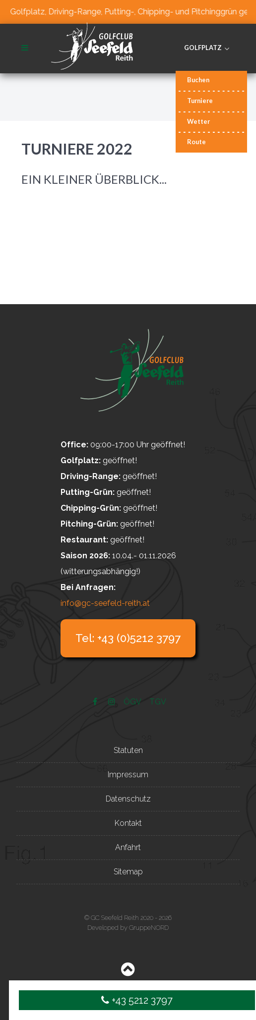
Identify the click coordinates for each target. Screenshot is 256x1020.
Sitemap (128, 871)
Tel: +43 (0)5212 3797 (128, 638)
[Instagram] (113, 702)
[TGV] (158, 702)
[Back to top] (128, 971)
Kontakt (128, 823)
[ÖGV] (133, 702)
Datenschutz (128, 799)
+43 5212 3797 (137, 1000)
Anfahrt (128, 847)
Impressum (128, 774)
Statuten (128, 750)
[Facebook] (96, 702)
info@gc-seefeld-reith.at (105, 603)
